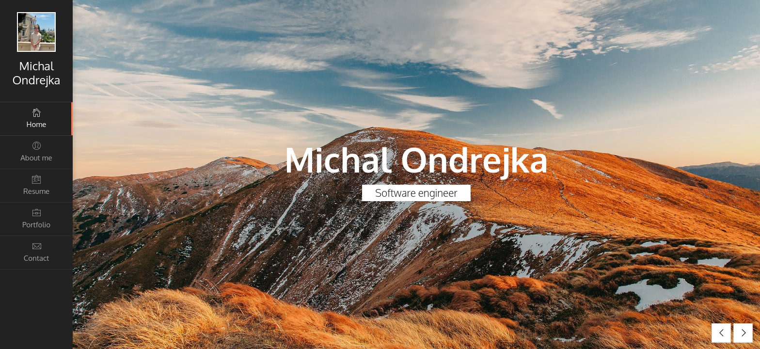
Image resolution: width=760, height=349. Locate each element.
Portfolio (36, 218)
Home (36, 118)
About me (36, 151)
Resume (36, 185)
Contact (36, 252)
